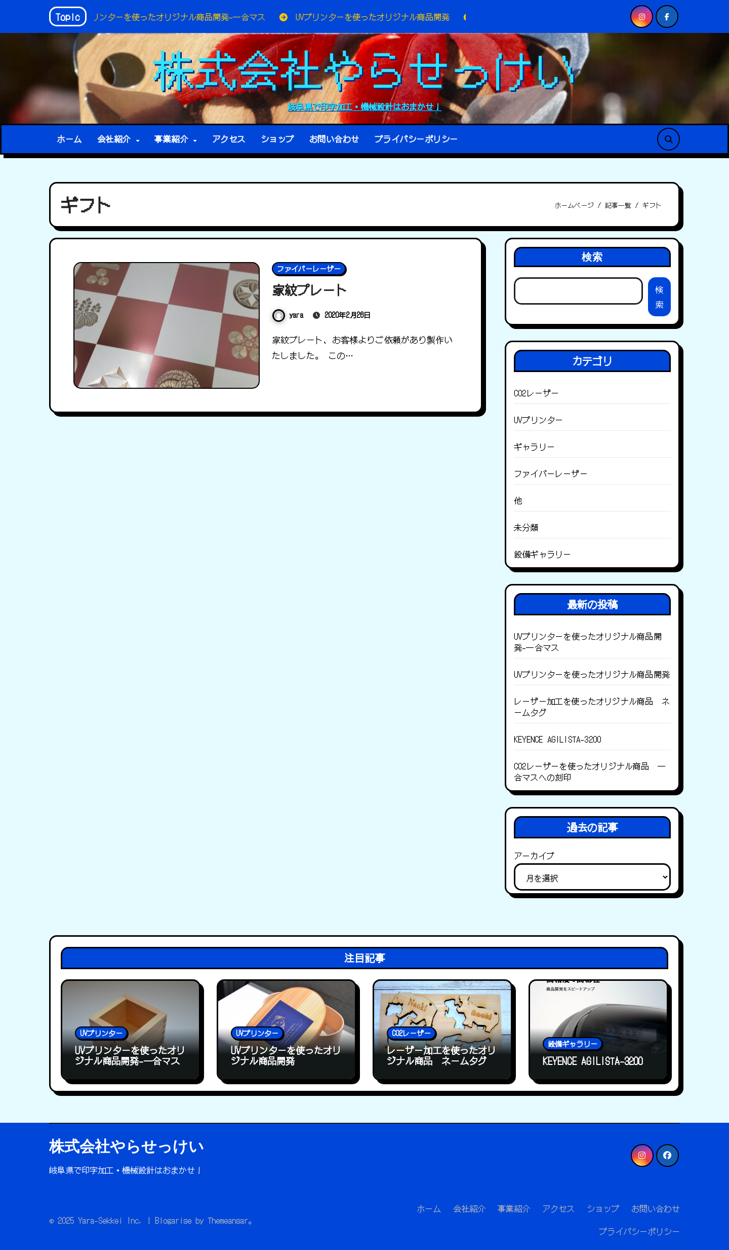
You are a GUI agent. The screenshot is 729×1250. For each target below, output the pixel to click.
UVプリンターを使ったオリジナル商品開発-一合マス (588, 641)
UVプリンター (538, 420)
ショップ (277, 139)
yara (287, 315)
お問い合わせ (334, 139)
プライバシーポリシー (416, 139)
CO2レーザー (536, 393)
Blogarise (173, 1220)
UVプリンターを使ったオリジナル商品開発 (592, 674)
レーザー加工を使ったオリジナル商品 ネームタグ (592, 706)
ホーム (69, 139)
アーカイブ (534, 856)
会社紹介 (116, 139)
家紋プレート (313, 289)
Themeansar (228, 1220)
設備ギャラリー (542, 554)
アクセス (229, 139)
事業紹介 (173, 139)
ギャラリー (534, 446)
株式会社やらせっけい (364, 68)
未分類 (526, 527)
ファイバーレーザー (309, 269)
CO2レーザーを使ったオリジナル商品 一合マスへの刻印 (590, 771)
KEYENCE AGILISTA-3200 (557, 739)
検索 (592, 256)
